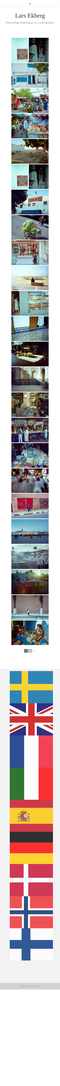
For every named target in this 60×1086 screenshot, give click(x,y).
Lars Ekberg (30, 15)
